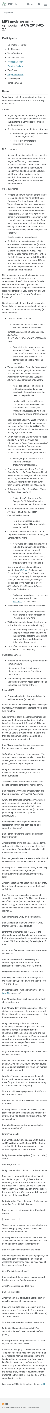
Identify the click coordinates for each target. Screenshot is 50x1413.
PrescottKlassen (15, 62)
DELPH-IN (12, 4)
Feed (5, 1404)
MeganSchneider (15, 74)
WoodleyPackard (15, 66)
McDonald (24, 570)
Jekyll (24, 1408)
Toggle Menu (8, 13)
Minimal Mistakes (33, 1408)
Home (30, 4)
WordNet (6, 993)
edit (43, 1384)
